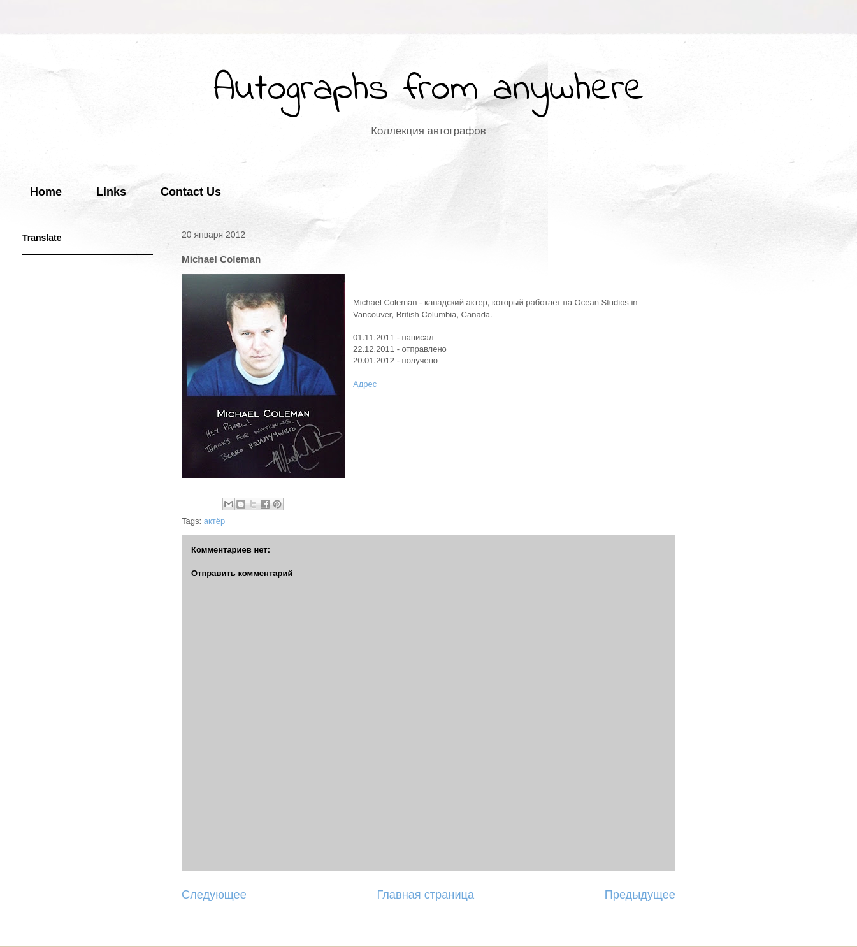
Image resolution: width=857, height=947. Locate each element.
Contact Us (191, 191)
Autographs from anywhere (428, 89)
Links (111, 191)
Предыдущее (640, 894)
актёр (214, 521)
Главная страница (425, 894)
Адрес (365, 384)
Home (46, 191)
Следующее (214, 894)
